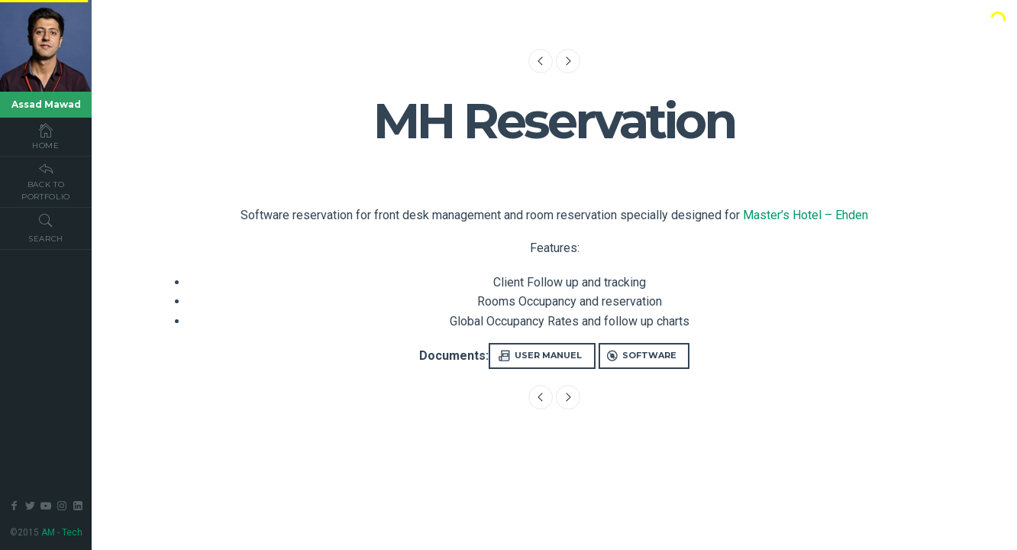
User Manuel (540, 356)
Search (46, 228)
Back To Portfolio (46, 181)
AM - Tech (61, 532)
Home (46, 135)
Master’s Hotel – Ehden (805, 215)
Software (641, 356)
